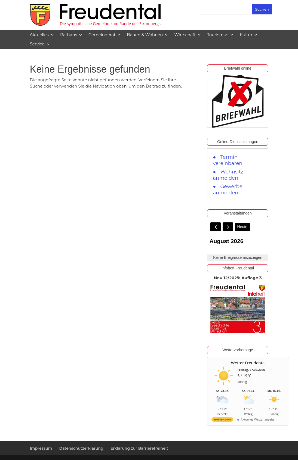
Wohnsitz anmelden (228, 175)
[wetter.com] (222, 420)
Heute (242, 227)
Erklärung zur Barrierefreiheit (139, 448)
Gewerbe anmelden (227, 190)
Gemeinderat (101, 34)
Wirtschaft (185, 34)
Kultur (246, 34)
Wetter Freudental (248, 362)
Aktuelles (39, 34)
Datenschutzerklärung (81, 448)
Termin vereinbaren (227, 160)
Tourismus (217, 34)
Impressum (41, 448)
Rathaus (68, 34)
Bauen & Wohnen (145, 34)
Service (37, 44)
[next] (228, 226)
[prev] (215, 226)
